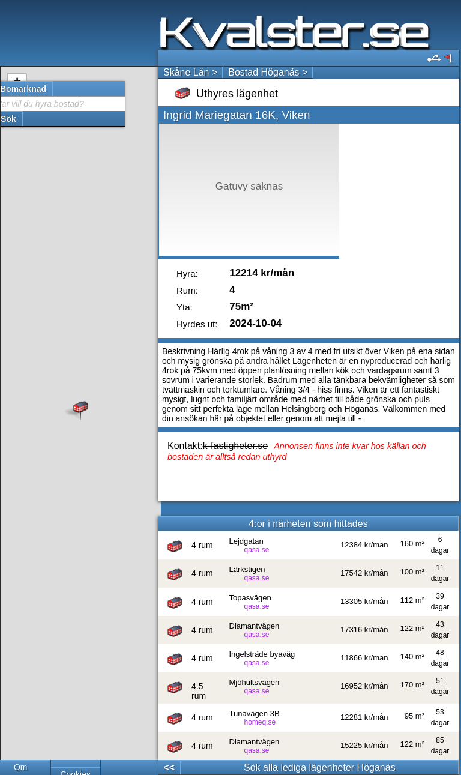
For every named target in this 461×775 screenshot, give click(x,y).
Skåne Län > (190, 72)
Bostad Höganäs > (267, 72)
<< (169, 767)
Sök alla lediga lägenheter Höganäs (320, 767)
